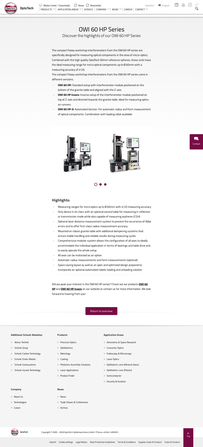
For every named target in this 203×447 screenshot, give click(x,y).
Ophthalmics (60, 348)
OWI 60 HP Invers (71, 289)
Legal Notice (88, 442)
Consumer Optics (108, 348)
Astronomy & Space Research (114, 342)
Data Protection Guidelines (109, 442)
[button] (95, 184)
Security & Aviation (109, 381)
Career (150, 353)
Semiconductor (107, 376)
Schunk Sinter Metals (18, 359)
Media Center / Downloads (55, 5)
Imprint (59, 442)
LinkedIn (176, 5)
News (79, 5)
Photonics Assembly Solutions (69, 364)
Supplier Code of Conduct (156, 442)
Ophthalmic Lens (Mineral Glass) (116, 364)
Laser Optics (106, 359)
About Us (151, 342)
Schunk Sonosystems (18, 364)
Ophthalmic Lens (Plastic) (112, 370)
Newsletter (93, 5)
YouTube (183, 5)
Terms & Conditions (133, 442)
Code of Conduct (178, 442)
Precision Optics (62, 342)
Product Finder (61, 376)
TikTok (197, 5)
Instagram (190, 5)
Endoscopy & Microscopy (112, 353)
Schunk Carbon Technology (20, 353)
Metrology (59, 353)
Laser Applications (63, 370)
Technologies (153, 348)
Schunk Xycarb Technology (20, 370)
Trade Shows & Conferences (21, 402)
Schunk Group (14, 348)
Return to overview (101, 311)
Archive (11, 408)
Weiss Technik (14, 342)
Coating (57, 359)
